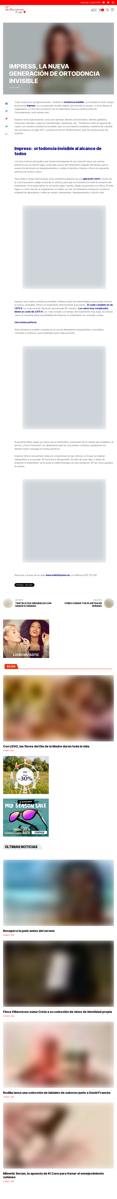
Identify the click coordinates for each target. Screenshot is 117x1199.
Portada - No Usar (24, 585)
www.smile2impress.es (58, 575)
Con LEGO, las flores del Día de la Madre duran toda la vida (46, 746)
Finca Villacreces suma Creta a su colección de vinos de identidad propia (57, 1012)
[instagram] (113, 2)
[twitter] (108, 2)
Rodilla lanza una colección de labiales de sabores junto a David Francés (57, 1093)
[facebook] (104, 2)
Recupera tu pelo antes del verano (29, 931)
